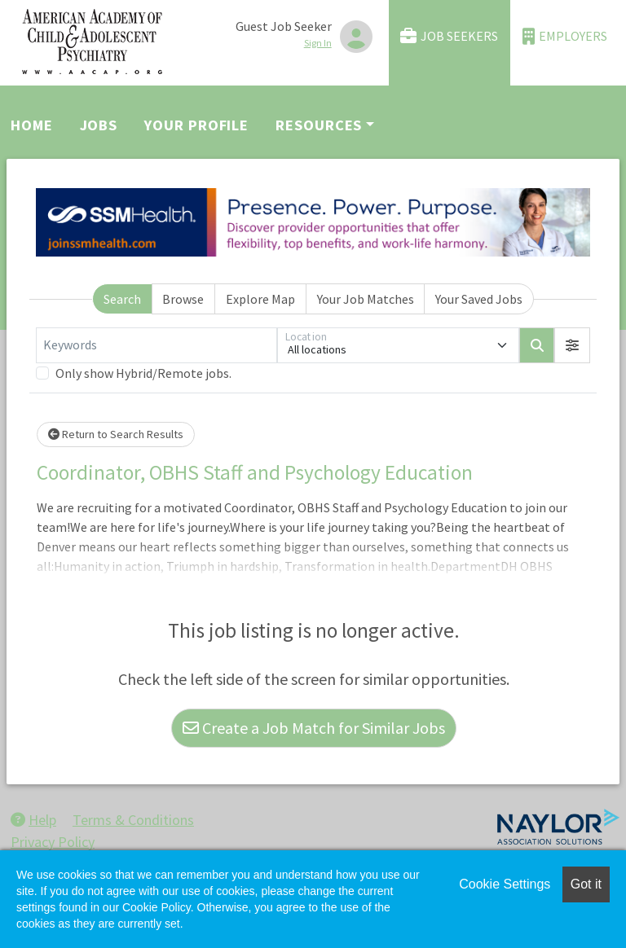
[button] (572, 345)
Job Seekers (449, 36)
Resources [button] (319, 125)
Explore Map (260, 299)
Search (122, 299)
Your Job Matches (365, 299)
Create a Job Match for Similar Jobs (314, 728)
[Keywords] (156, 345)
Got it (586, 884)
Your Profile (196, 125)
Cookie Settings (504, 884)
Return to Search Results (115, 434)
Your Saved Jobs (478, 299)
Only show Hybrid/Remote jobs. (143, 373)
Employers (564, 36)
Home (32, 125)
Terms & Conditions (133, 819)
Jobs (99, 125)
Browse (183, 299)
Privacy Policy (53, 841)
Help (33, 819)
